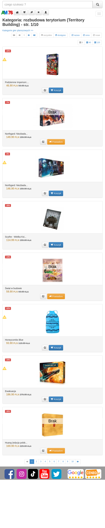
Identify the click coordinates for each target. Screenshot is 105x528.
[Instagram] (22, 474)
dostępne (60, 35)
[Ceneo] (93, 474)
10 (73, 461)
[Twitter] (57, 474)
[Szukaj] (98, 4)
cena (86, 35)
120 (97, 42)
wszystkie (46, 35)
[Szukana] (47, 4)
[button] (17, 12)
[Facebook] (10, 474)
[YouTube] (45, 474)
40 (88, 42)
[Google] (76, 474)
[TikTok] (33, 474)
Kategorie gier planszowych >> (17, 30)
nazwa (76, 35)
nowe (96, 35)
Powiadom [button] (56, 141)
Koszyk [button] (56, 90)
